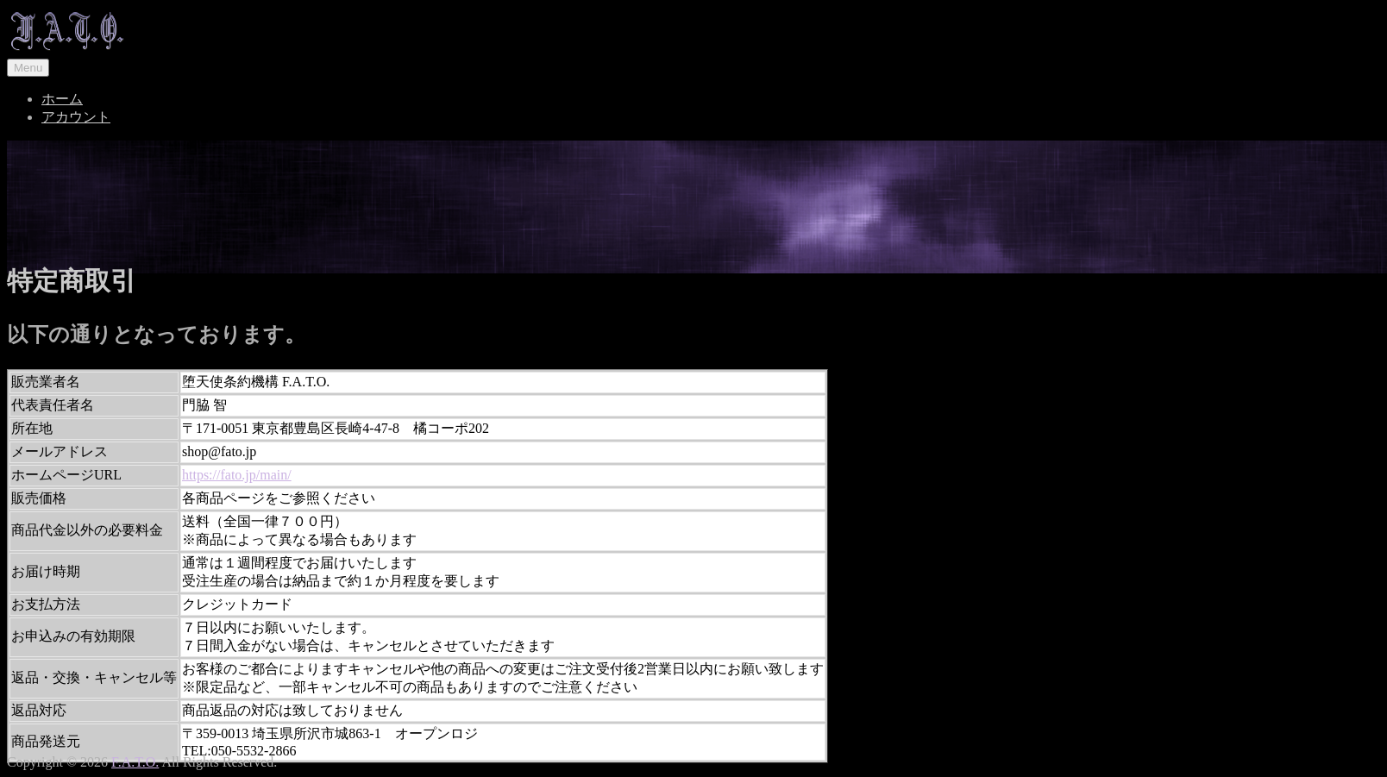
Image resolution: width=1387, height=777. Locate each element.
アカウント (75, 117)
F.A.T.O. (135, 762)
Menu (28, 67)
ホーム (62, 98)
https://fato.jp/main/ (237, 474)
